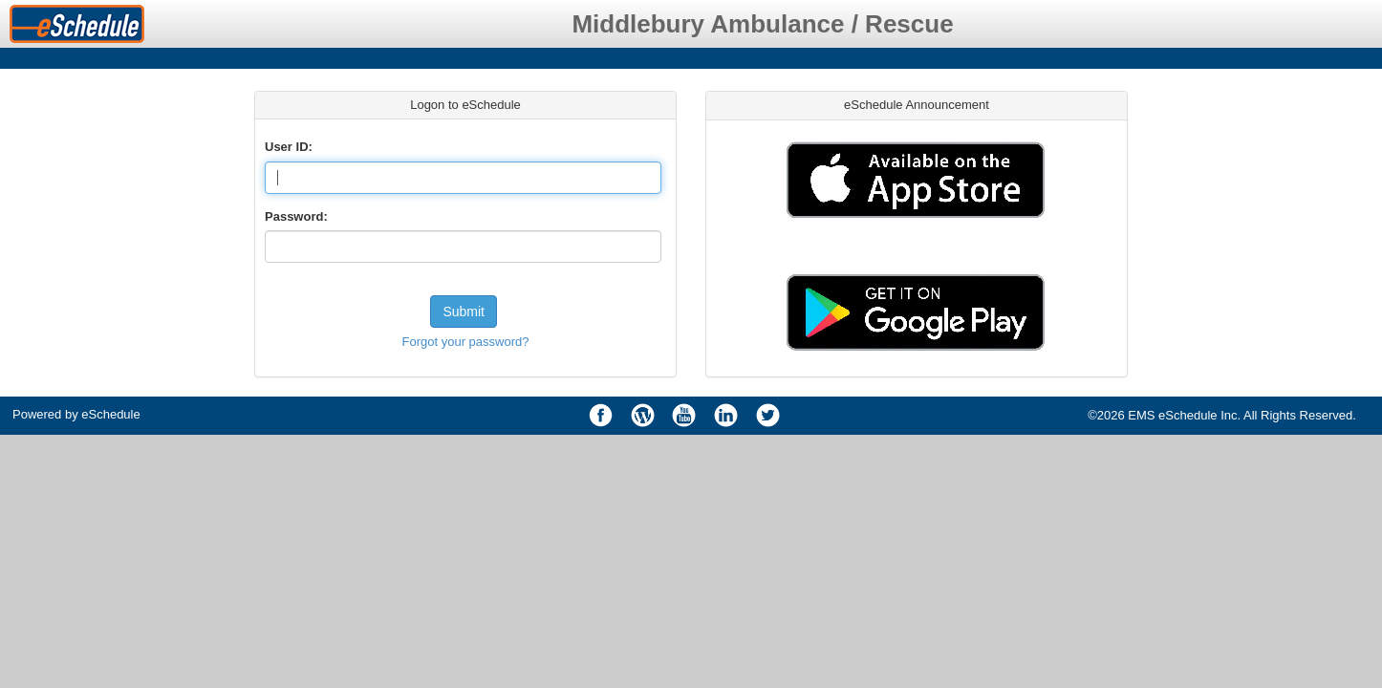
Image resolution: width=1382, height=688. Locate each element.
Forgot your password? (465, 341)
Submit (464, 311)
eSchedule (110, 414)
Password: (296, 216)
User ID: (289, 147)
